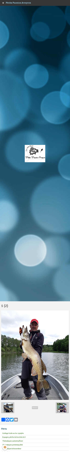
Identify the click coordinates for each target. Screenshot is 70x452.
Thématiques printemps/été (12, 445)
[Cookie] (5, 447)
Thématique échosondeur (11, 449)
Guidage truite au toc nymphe (13, 433)
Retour (35, 407)
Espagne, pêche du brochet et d (13, 437)
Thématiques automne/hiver (12, 441)
